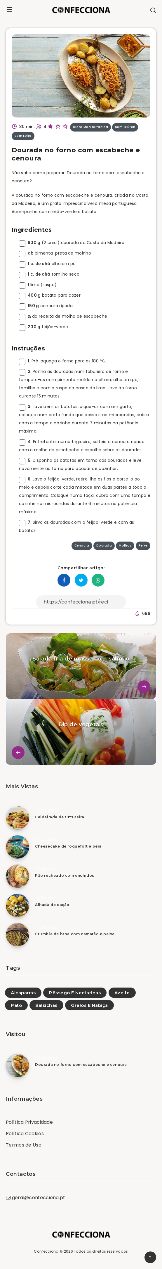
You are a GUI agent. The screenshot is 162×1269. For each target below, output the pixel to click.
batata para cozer (50, 295)
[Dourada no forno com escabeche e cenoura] (17, 1065)
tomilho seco (49, 274)
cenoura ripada (46, 306)
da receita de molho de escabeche (63, 316)
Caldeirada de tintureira (59, 817)
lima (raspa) (38, 285)
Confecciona (46, 1251)
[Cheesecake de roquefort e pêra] (17, 847)
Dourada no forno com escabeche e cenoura (81, 1064)
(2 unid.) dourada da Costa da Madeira (71, 242)
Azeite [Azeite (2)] (122, 992)
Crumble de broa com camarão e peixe (75, 934)
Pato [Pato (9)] (16, 1005)
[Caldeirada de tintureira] (17, 817)
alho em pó (47, 264)
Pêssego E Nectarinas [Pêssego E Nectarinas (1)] (75, 992)
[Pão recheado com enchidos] (17, 876)
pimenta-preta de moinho (55, 253)
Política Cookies (25, 1133)
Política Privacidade (29, 1122)
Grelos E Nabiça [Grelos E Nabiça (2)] (89, 1005)
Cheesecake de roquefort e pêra (68, 846)
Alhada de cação (52, 905)
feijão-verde (43, 327)
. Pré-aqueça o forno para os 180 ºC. (62, 361)
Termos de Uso (23, 1145)
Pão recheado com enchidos (64, 875)
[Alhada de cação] (17, 905)
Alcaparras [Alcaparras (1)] (23, 992)
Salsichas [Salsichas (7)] (46, 1005)
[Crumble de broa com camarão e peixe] (17, 934)
